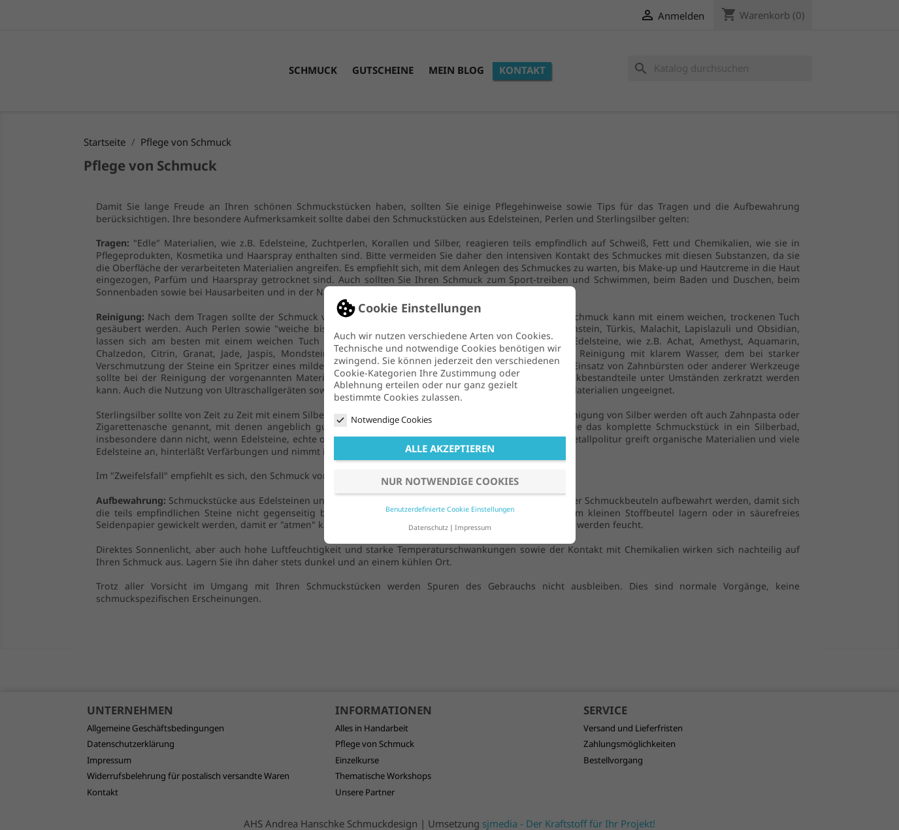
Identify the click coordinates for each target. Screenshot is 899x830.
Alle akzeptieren (450, 448)
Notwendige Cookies (383, 420)
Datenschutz (428, 527)
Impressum (473, 527)
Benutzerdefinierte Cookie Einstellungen (449, 509)
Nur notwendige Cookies (450, 481)
